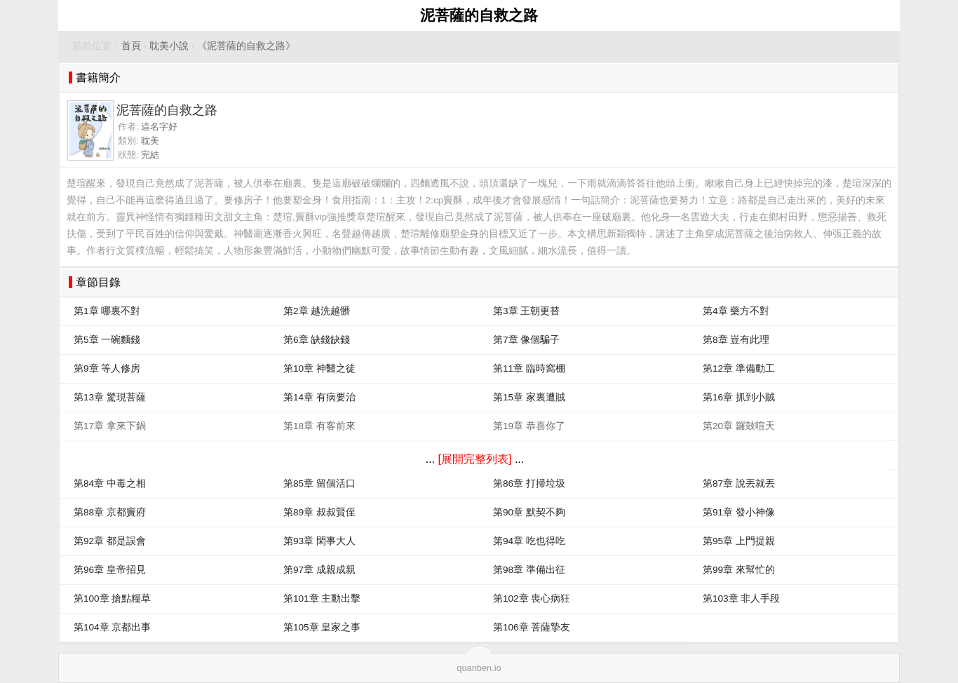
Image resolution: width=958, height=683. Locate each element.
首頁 (131, 46)
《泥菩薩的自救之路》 (246, 46)
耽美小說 (169, 46)
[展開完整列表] (475, 459)
